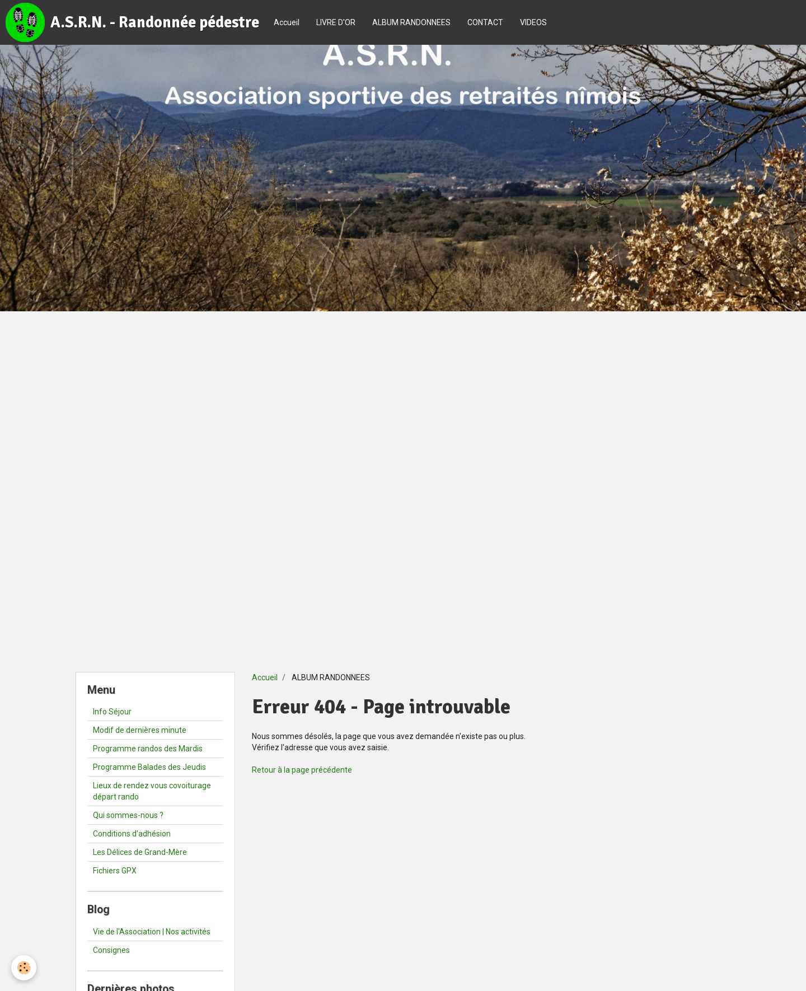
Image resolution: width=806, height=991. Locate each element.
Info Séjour (112, 711)
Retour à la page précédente (302, 769)
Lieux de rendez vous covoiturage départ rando (152, 791)
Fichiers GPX (115, 870)
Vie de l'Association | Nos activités (151, 931)
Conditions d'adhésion (132, 833)
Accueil (286, 22)
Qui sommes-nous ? (128, 815)
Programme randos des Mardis (148, 748)
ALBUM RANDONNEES (411, 22)
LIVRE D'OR (335, 22)
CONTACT (485, 22)
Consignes (111, 950)
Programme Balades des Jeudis (149, 767)
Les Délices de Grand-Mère (140, 852)
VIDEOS (533, 22)
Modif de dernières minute (139, 730)
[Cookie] (23, 967)
